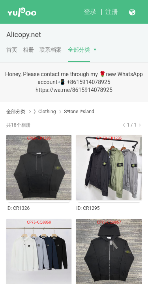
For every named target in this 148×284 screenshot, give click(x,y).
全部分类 (79, 50)
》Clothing (45, 111)
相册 (28, 50)
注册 (111, 11)
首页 (11, 50)
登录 (90, 11)
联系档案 (50, 50)
